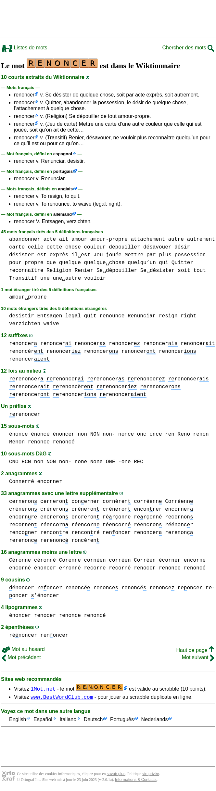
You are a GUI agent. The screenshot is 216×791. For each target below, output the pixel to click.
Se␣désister (157, 270)
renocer (145, 568)
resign (168, 316)
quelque (70, 262)
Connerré (21, 481)
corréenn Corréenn (163, 501)
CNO (14, 462)
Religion (58, 270)
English (17, 720)
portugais (63, 171)
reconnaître (26, 270)
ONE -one (118, 462)
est (41, 255)
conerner (85, 501)
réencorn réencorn (101, 525)
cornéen (95, 560)
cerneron (23, 501)
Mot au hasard (23, 649)
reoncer (49, 588)
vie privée (150, 774)
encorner (49, 481)
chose (73, 247)
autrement (201, 239)
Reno (184, 434)
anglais (65, 188)
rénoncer (23, 635)
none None (89, 462)
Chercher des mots (188, 47)
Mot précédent (21, 657)
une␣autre (67, 278)
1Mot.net (43, 688)
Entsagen (49, 316)
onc (141, 434)
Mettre (134, 255)
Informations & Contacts (136, 780)
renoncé (77, 588)
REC (138, 462)
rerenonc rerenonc (38, 540)
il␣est (80, 255)
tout (199, 270)
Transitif (23, 278)
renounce (111, 316)
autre (176, 239)
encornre (23, 517)
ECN (26, 462)
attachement (148, 239)
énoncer (63, 434)
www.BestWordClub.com (62, 697)
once (155, 434)
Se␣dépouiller (116, 270)
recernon (179, 517)
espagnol (62, 153)
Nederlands (154, 720)
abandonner (24, 239)
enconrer (148, 509)
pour (15, 262)
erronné (70, 568)
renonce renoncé (51, 442)
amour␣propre (28, 297)
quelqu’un (142, 262)
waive (51, 323)
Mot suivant (198, 657)
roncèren (85, 540)
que (51, 262)
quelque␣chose (104, 262)
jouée (113, 255)
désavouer (157, 247)
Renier (84, 270)
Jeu (98, 255)
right (188, 316)
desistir (21, 316)
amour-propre (109, 239)
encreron (54, 517)
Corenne (70, 560)
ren (169, 434)
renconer (23, 532)
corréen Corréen (132, 560)
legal (73, 316)
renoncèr (26, 351)
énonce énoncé (29, 434)
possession (190, 255)
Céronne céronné (32, 560)
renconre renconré (69, 532)
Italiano (68, 720)
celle (36, 247)
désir (182, 247)
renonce (161, 588)
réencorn (54, 525)
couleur (95, 247)
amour (79, 239)
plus (165, 255)
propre (34, 262)
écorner (170, 560)
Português (122, 720)
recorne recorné (107, 568)
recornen (23, 525)
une (45, 278)
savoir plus (116, 774)
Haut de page (195, 650)
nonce (126, 434)
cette (54, 247)
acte (50, 239)
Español (42, 720)
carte (17, 247)
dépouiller (124, 247)
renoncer (24, 94)
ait (64, 239)
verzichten (24, 323)
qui (163, 262)
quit (90, 316)
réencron (148, 525)
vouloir (95, 278)
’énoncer (45, 595)
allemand (62, 214)
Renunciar (142, 316)
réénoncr (179, 525)
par (151, 255)
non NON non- (96, 434)
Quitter (182, 262)
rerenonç (179, 532)
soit (184, 270)
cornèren (117, 501)
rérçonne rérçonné (132, 517)
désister (21, 255)
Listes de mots (24, 47)
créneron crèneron (38, 509)
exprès (59, 255)
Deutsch (93, 720)
